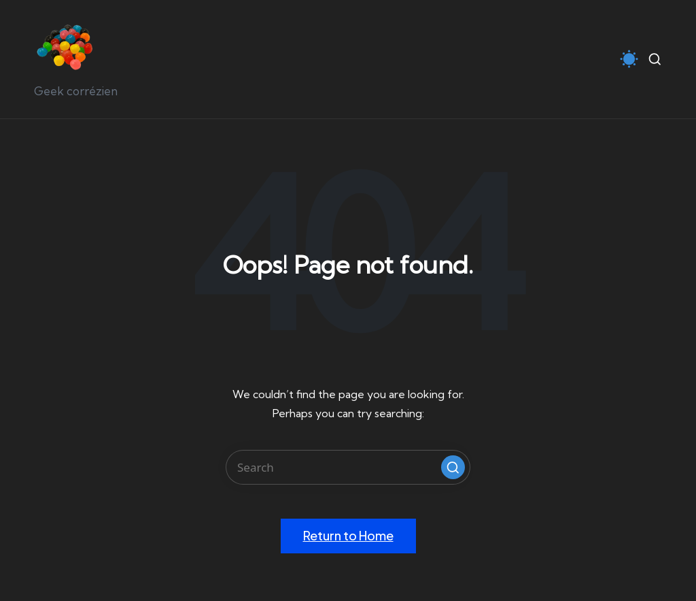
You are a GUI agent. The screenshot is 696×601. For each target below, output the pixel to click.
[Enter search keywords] (348, 467)
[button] (453, 467)
